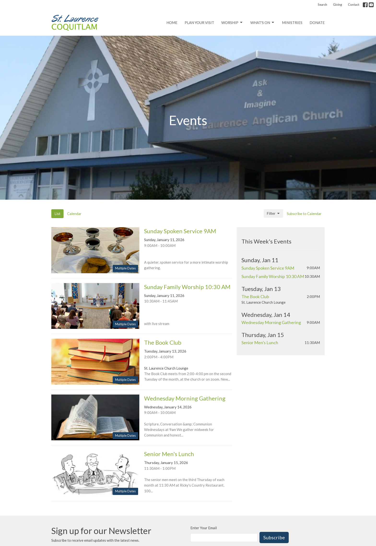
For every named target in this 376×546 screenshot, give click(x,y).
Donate (317, 22)
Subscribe (274, 537)
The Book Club (255, 296)
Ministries (292, 22)
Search (322, 4)
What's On (262, 22)
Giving (337, 4)
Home (171, 22)
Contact (353, 4)
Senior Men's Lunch (259, 342)
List (57, 213)
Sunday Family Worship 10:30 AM (272, 276)
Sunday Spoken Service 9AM (267, 268)
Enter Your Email (203, 528)
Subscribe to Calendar (304, 213)
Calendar (74, 213)
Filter (273, 213)
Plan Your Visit (199, 22)
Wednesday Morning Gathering (271, 322)
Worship (232, 22)
